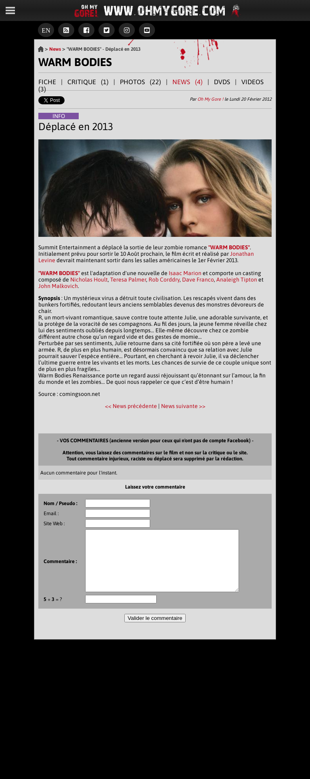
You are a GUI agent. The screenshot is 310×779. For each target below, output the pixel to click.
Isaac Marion (185, 273)
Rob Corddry (164, 279)
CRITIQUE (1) (88, 81)
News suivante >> (183, 406)
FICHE (47, 81)
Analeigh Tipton (236, 279)
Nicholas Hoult (89, 279)
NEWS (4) (187, 81)
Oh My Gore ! (210, 99)
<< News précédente (131, 406)
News (55, 49)
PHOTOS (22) (140, 81)
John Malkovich (58, 286)
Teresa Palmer (128, 279)
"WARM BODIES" (229, 247)
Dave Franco (198, 279)
